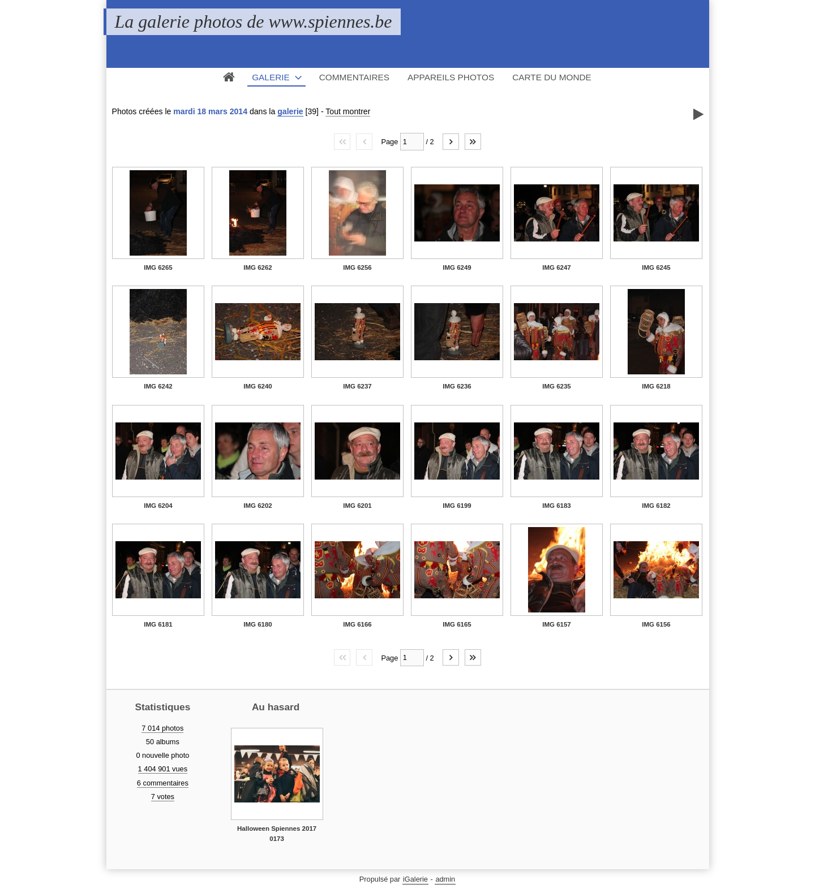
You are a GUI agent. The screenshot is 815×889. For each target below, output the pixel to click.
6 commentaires (162, 783)
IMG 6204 (158, 505)
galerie (290, 111)
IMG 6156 (656, 624)
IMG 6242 (158, 386)
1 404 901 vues (163, 769)
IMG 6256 (357, 267)
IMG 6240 (257, 386)
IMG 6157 (556, 624)
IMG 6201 (357, 505)
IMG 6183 (556, 505)
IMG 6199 (457, 505)
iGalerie (415, 879)
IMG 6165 (457, 624)
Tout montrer (347, 111)
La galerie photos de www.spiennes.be (253, 21)
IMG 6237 (357, 386)
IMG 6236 (457, 386)
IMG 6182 (656, 505)
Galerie (271, 77)
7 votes (162, 796)
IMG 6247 (556, 267)
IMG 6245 (656, 267)
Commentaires (354, 77)
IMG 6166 (357, 624)
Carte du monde (551, 77)
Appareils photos (451, 77)
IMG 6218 (656, 386)
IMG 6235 (556, 386)
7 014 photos (162, 728)
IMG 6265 (158, 267)
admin (445, 879)
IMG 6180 (257, 624)
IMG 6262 (257, 267)
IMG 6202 (257, 505)
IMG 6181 (158, 624)
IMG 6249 (457, 267)
